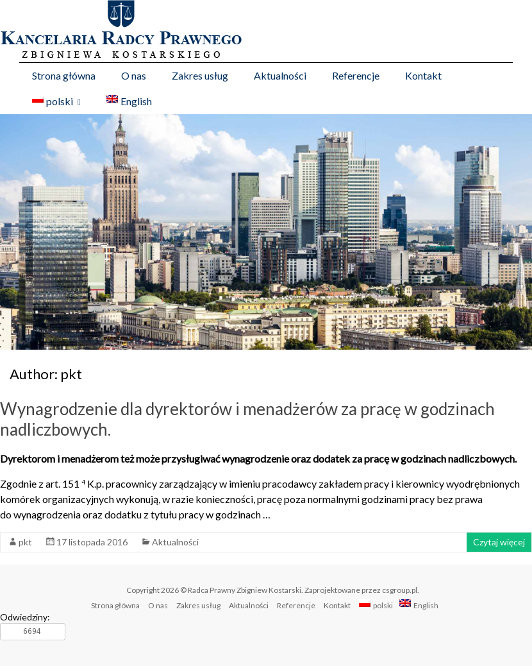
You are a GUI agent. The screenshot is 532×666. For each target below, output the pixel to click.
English (129, 101)
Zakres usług (200, 75)
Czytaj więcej (499, 541)
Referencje (355, 75)
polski (52, 101)
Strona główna (64, 75)
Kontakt (423, 75)
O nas (133, 75)
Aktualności (280, 75)
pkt (25, 541)
